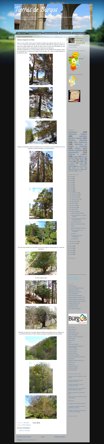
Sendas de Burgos (72, 353)
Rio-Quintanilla (74, 238)
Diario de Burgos (72, 286)
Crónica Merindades (73, 293)
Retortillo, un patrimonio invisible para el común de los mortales (77, 411)
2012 (71, 248)
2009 (71, 254)
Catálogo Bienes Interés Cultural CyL (77, 301)
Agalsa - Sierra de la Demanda (75, 336)
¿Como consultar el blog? (79, 33)
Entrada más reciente (24, 437)
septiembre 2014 (75, 199)
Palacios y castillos (77, 154)
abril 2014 (73, 209)
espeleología (71, 169)
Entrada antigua (60, 437)
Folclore (78, 148)
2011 (71, 250)
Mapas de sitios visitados (35, 33)
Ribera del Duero (72, 329)
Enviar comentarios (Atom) (30, 440)
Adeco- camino (72, 331)
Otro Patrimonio (80, 142)
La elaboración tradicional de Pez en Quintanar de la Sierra (77, 407)
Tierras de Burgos (35, 10)
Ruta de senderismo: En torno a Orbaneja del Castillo (75, 385)
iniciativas (75, 156)
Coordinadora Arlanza (73, 333)
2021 (71, 176)
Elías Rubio (72, 160)
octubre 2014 (74, 197)
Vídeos (78, 161)
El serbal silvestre (72, 351)
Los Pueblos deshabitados (74, 308)
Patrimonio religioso (77, 134)
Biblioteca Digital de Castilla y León (76, 297)
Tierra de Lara (71, 362)
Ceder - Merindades (73, 334)
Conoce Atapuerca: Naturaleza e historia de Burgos (76, 347)
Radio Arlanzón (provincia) (74, 291)
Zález (69, 342)
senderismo (72, 132)
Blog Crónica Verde (73, 306)
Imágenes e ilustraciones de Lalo (76, 360)
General (79, 169)
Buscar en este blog (65, 33)
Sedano (73, 226)
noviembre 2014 (75, 194)
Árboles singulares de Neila (77, 213)
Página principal (21, 33)
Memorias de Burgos (73, 344)
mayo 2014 (74, 207)
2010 (71, 252)
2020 (71, 178)
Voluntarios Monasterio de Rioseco (76, 356)
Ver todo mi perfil (72, 47)
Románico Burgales (73, 368)
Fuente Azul (71, 400)
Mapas (82, 160)
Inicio (43, 437)
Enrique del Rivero (77, 168)
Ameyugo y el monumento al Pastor (76, 403)
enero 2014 (74, 243)
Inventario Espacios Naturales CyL (76, 299)
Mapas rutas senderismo (50, 33)
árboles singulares (26, 425)
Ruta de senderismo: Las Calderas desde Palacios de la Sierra (76, 389)
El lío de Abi (71, 340)
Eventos (70, 161)
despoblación (73, 152)
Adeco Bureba (71, 338)
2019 (71, 180)
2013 (71, 246)
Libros (81, 163)
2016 (71, 186)
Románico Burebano (73, 366)
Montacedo (80, 38)
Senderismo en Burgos (73, 354)
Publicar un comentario (24, 430)
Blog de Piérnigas (72, 369)
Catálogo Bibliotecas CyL (74, 303)
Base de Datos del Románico (75, 295)
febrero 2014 (74, 241)
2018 (71, 182)
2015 (71, 189)
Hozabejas (73, 233)
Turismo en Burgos (72, 349)
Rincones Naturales (77, 140)
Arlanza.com (71, 364)
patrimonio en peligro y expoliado (77, 145)
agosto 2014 (74, 201)
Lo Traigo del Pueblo (73, 305)
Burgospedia (71, 358)
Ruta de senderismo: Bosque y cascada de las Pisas (75, 381)
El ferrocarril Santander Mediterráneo (76, 236)
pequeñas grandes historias (77, 137)
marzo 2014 (74, 211)
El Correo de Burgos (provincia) (75, 288)
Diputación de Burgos (73, 289)
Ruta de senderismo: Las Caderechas (77, 231)
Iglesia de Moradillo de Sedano (78, 228)
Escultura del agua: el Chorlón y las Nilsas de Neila (78, 219)
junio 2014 (74, 205)
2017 (71, 184)
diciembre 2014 (75, 192)
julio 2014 (73, 203)
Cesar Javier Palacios (82, 166)
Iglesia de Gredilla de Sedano (78, 224)
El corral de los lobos (76, 222)
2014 (71, 191)
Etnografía (81, 158)
